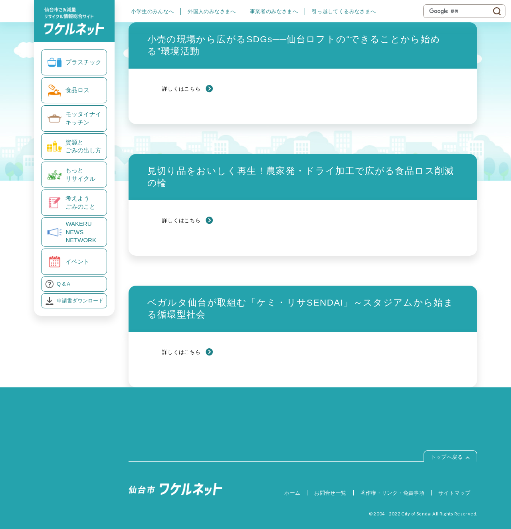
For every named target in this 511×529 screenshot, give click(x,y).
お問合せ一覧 (330, 492)
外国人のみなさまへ (212, 11)
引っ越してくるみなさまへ (344, 11)
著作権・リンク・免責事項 (392, 492)
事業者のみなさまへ (274, 11)
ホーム (292, 492)
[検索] (459, 11)
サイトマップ (454, 492)
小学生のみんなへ (152, 11)
